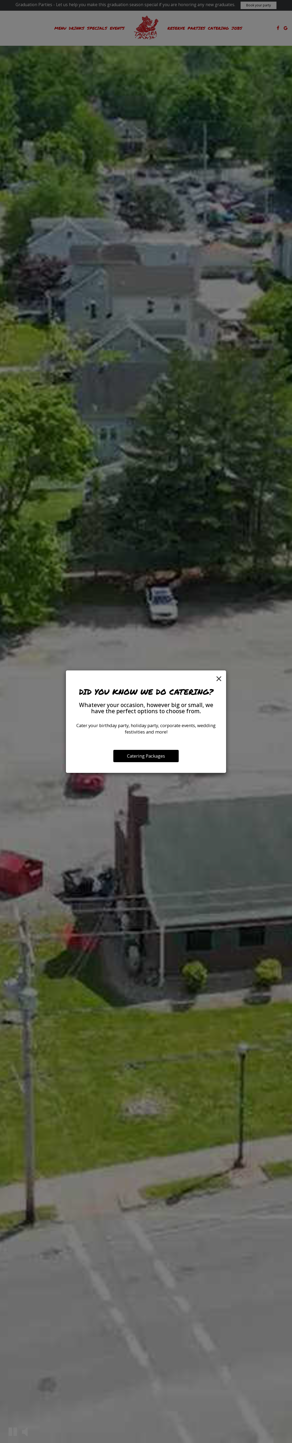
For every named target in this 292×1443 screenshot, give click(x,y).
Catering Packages (146, 756)
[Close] (219, 678)
